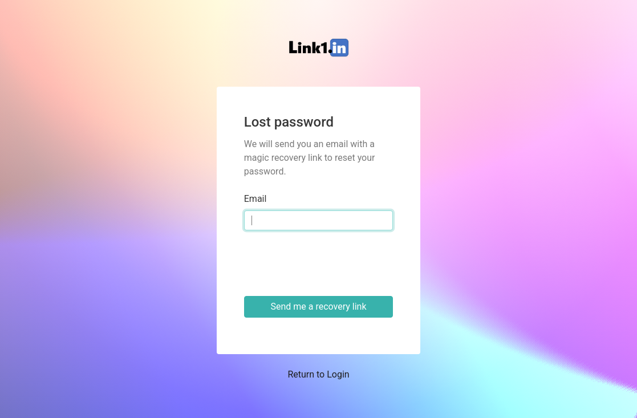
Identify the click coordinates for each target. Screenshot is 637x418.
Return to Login (318, 374)
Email (255, 198)
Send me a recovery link (318, 306)
